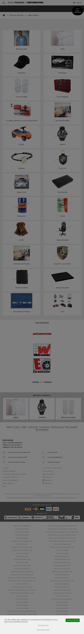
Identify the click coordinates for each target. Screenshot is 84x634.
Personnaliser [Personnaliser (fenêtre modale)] (43, 630)
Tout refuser (43, 625)
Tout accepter (73, 620)
